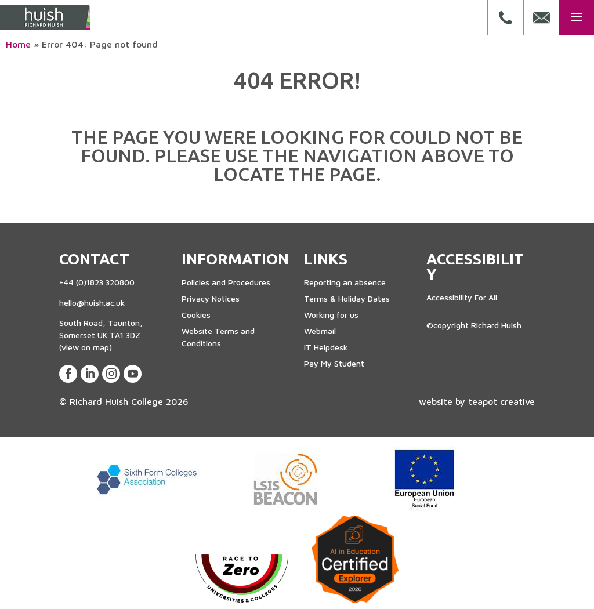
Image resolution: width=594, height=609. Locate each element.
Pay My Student (334, 363)
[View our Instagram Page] (111, 374)
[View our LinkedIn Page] (90, 374)
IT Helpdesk (325, 347)
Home (18, 44)
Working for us (331, 315)
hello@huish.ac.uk (92, 302)
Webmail (320, 331)
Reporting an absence (345, 282)
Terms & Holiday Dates (347, 298)
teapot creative (501, 401)
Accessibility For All (461, 297)
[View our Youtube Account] (133, 374)
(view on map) (85, 347)
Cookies (196, 315)
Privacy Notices (211, 298)
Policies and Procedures (226, 282)
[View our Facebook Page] (68, 374)
